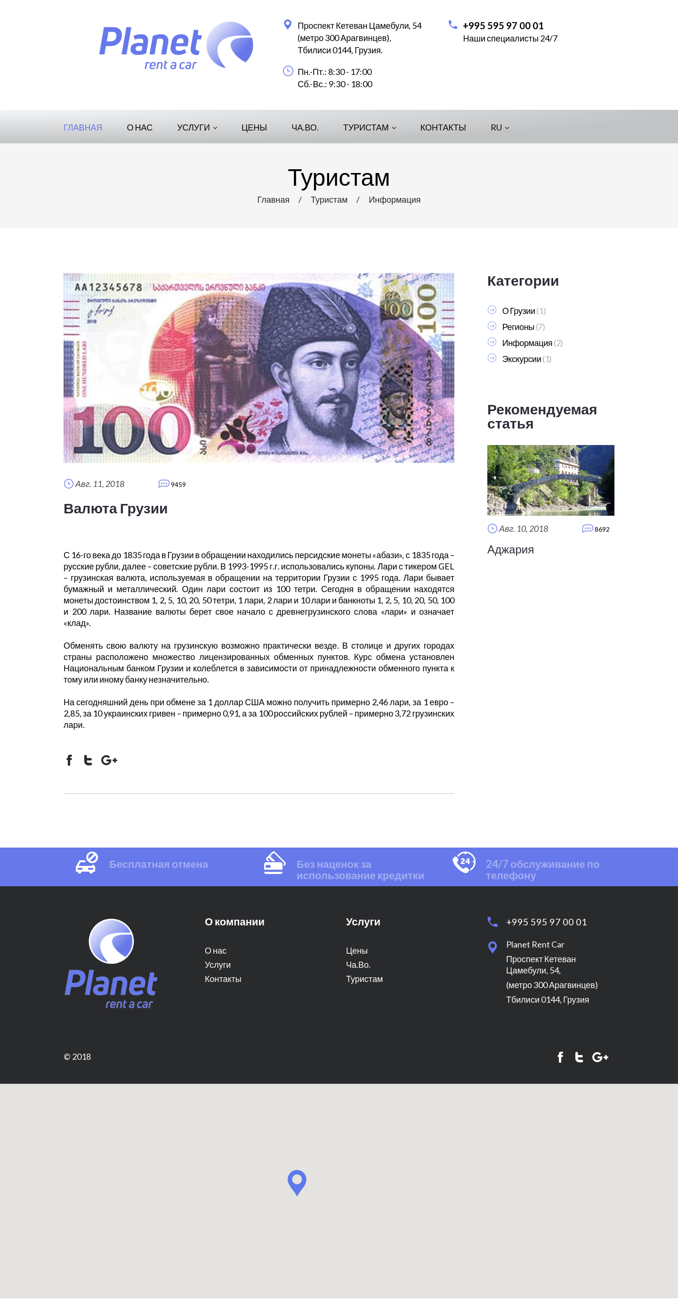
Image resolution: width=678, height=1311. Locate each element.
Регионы (518, 327)
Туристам (369, 127)
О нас (140, 127)
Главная (83, 127)
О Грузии (518, 310)
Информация (394, 199)
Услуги (197, 127)
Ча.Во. (304, 127)
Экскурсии (521, 359)
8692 (596, 528)
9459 (172, 483)
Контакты (443, 127)
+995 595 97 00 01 (503, 25)
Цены (254, 127)
